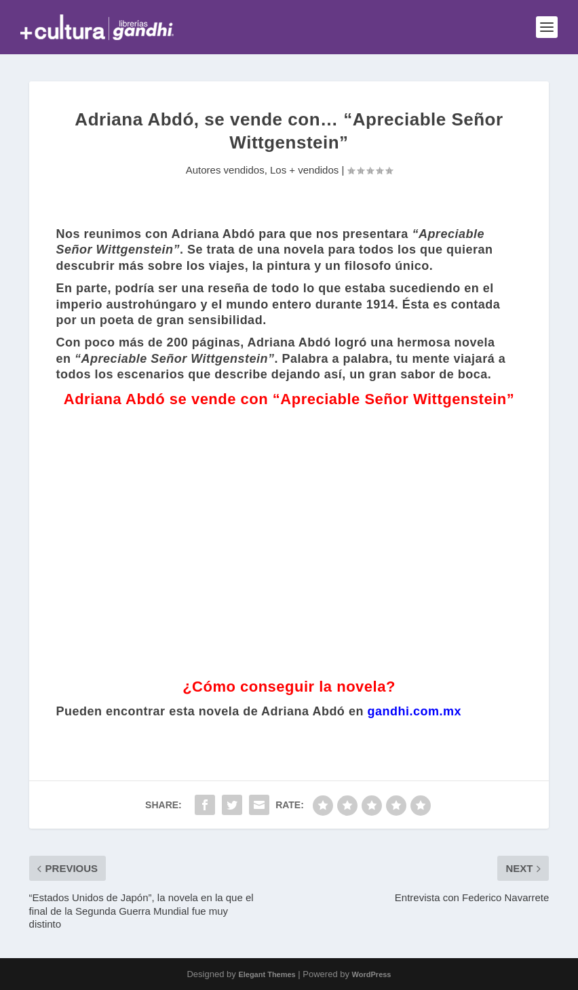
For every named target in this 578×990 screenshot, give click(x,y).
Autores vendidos (225, 170)
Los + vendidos (304, 170)
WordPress (371, 974)
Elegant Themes (266, 974)
